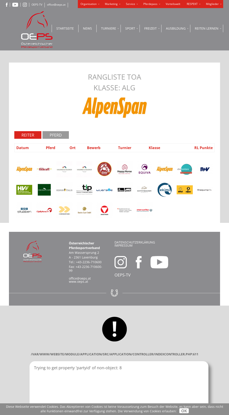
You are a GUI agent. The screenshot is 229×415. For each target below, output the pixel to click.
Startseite (65, 28)
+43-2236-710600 (89, 262)
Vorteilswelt (173, 4)
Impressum (123, 245)
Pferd (56, 135)
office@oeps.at (56, 5)
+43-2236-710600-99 (85, 269)
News (87, 28)
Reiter (27, 135)
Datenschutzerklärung (134, 242)
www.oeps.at (78, 281)
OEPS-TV (37, 5)
